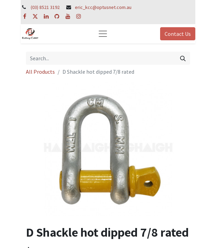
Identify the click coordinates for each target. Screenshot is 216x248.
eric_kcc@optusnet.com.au (103, 7)
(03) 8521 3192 (45, 7)
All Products (40, 71)
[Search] (183, 58)
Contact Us (178, 33)
